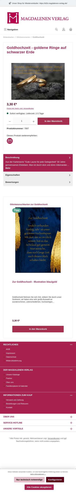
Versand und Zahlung (14, 400)
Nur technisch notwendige (29, 479)
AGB (8, 349)
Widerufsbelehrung (14, 361)
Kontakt (9, 407)
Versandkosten (54, 438)
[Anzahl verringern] (10, 121)
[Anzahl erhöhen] (34, 121)
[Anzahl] (22, 121)
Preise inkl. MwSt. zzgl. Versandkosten (20, 108)
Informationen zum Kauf (17, 395)
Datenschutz (11, 357)
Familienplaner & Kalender (17, 386)
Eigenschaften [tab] (38, 175)
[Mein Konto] (63, 29)
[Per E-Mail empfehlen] (9, 141)
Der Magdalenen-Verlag (18, 370)
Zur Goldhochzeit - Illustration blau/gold (34, 282)
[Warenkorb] (70, 29)
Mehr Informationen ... (38, 474)
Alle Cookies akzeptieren (39, 487)
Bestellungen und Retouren (17, 404)
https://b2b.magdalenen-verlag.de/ (53, 3)
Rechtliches (10, 344)
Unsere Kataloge (13, 375)
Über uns (9, 382)
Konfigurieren (55, 479)
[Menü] (11, 29)
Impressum (10, 353)
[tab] (38, 163)
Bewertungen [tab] (38, 182)
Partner (9, 378)
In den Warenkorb (53, 121)
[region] (38, 81)
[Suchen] (56, 29)
